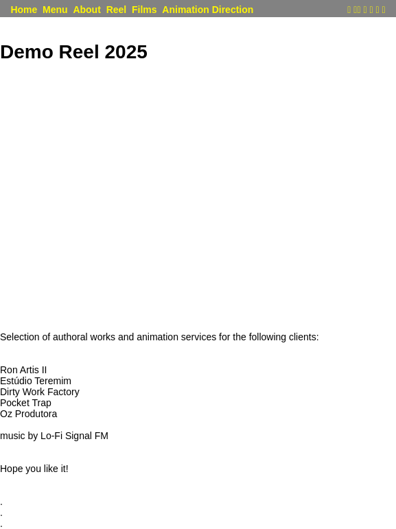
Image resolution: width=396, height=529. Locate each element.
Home (23, 10)
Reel (116, 10)
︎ (358, 10)
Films (144, 10)
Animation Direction (207, 10)
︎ (377, 10)
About (86, 10)
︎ (355, 10)
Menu (55, 10)
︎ (349, 10)
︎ (371, 10)
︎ (383, 10)
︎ (364, 10)
